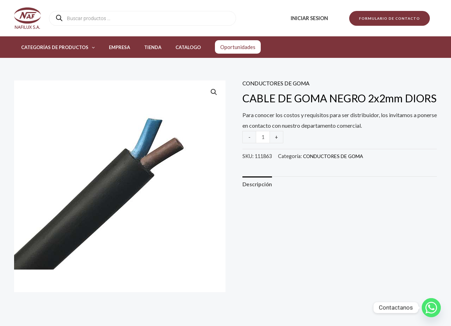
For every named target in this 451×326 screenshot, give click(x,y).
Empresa (112, 47)
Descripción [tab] (258, 184)
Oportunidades (218, 47)
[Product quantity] (263, 137)
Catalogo (171, 47)
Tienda (140, 47)
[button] (389, 18)
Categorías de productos (55, 47)
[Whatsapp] (431, 307)
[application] (89, 47)
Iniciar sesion (311, 18)
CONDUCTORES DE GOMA (277, 83)
